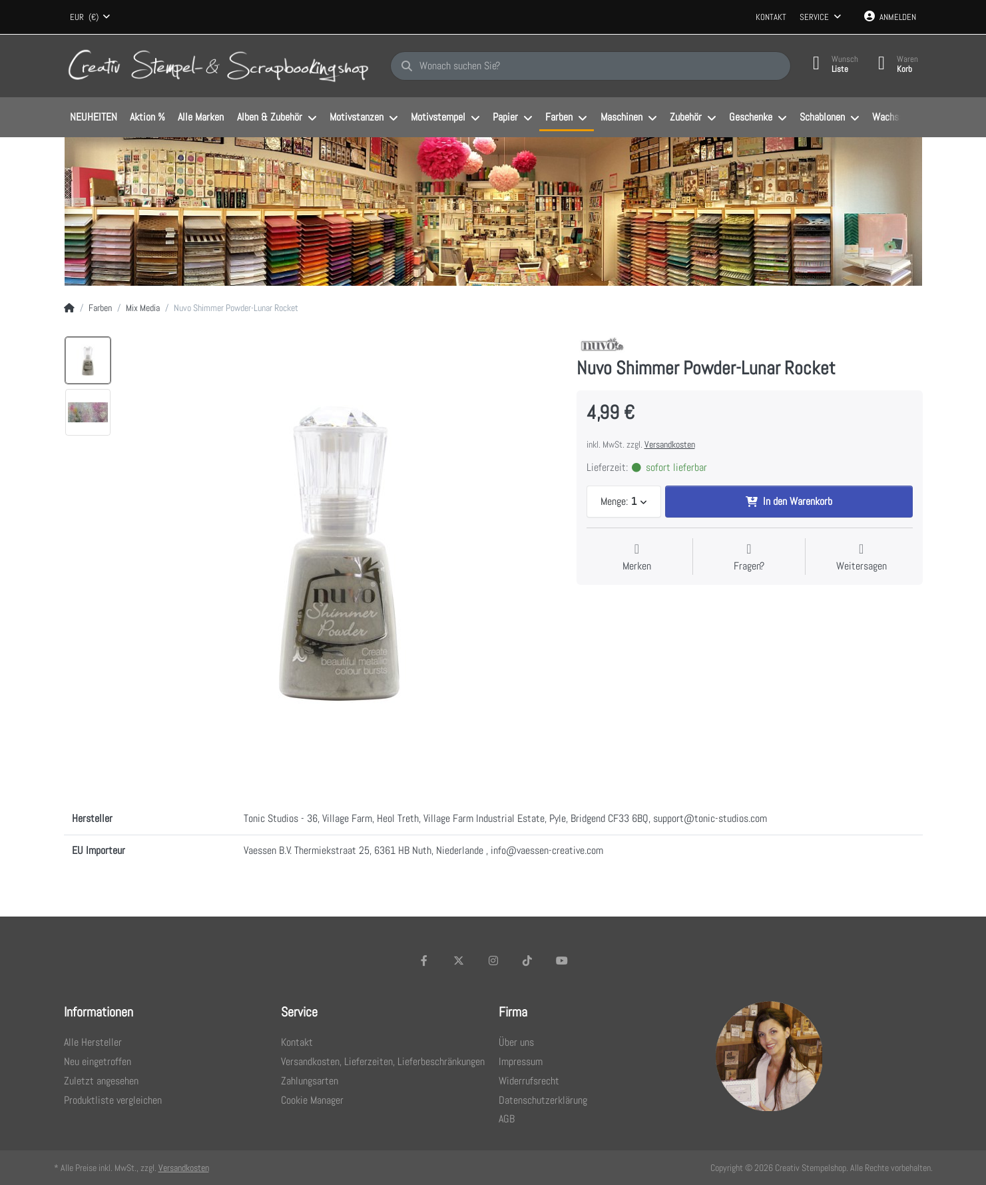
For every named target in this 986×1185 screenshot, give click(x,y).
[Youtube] (562, 960)
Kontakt (771, 17)
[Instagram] (493, 960)
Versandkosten (669, 444)
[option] (88, 360)
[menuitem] (94, 118)
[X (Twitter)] (458, 960)
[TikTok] (527, 960)
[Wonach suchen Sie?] (590, 66)
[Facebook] (424, 960)
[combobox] (90, 17)
